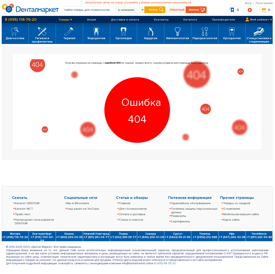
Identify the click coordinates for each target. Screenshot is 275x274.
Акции (91, 19)
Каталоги (190, 19)
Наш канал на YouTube (83, 209)
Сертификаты (180, 221)
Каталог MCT (24, 209)
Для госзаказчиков (133, 209)
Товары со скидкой (236, 203)
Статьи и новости (131, 220)
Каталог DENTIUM (27, 203)
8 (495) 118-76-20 (21, 19)
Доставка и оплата (125, 19)
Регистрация (264, 3)
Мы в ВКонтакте (78, 203)
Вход (248, 3)
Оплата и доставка (132, 214)
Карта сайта (231, 220)
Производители (223, 19)
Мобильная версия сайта (241, 214)
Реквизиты (178, 216)
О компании (231, 209)
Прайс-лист (22, 214)
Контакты (161, 19)
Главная (124, 203)
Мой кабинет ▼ (261, 19)
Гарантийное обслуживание (191, 203)
